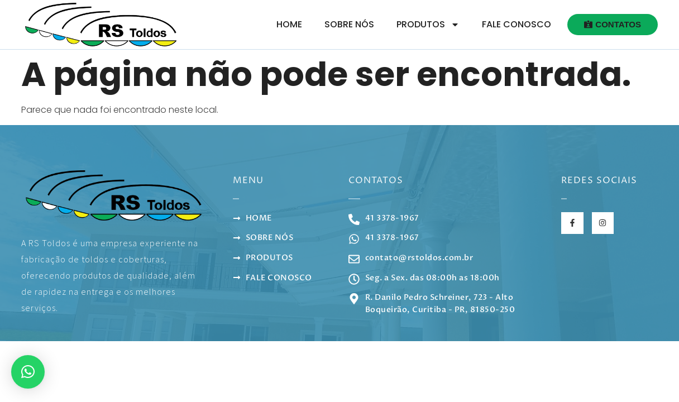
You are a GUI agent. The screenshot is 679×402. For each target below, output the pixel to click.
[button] (28, 372)
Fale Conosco (516, 24)
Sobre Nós (349, 24)
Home (289, 24)
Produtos (428, 25)
